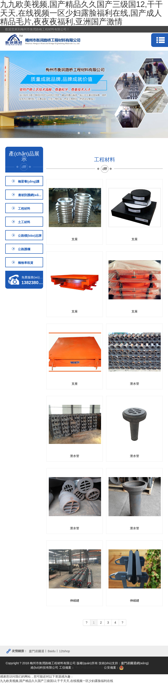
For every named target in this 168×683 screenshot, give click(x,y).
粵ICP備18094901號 (88, 667)
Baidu (52, 651)
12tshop (64, 651)
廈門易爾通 (36, 651)
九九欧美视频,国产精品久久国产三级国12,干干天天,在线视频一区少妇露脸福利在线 (56, 681)
